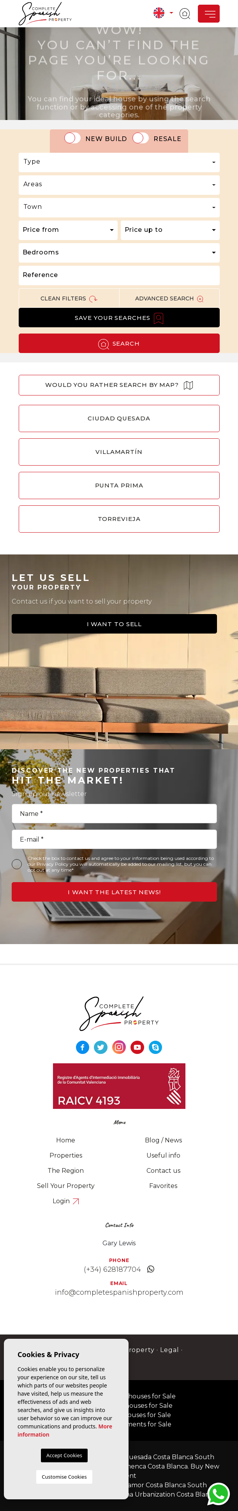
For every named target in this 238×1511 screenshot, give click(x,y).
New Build (106, 139)
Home (65, 1140)
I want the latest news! (114, 892)
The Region (66, 1170)
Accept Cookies (64, 1455)
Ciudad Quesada (119, 418)
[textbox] (119, 162)
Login (66, 1201)
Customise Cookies (64, 1476)
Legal (169, 1350)
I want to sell (114, 624)
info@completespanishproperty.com (119, 1292)
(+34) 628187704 (112, 1269)
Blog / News (163, 1140)
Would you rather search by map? (119, 385)
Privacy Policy (53, 864)
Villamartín (119, 451)
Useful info (163, 1155)
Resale (167, 139)
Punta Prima (119, 485)
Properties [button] (65, 1155)
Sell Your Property (66, 1186)
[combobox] (119, 162)
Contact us (163, 1170)
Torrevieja (119, 518)
